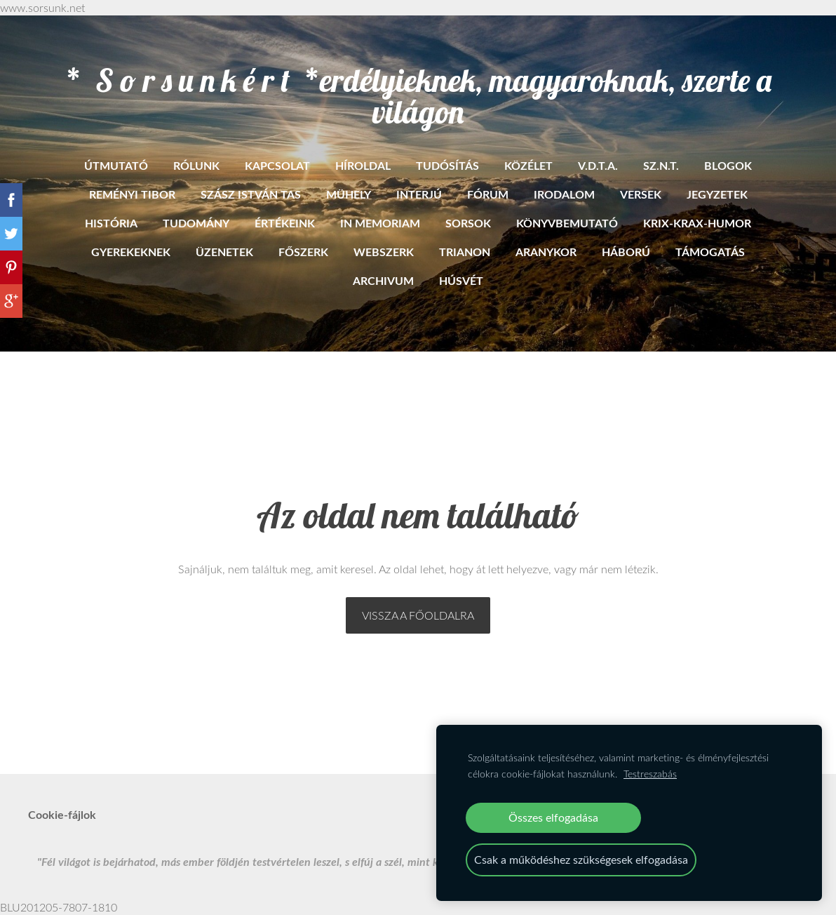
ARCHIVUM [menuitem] (383, 280)
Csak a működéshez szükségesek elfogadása (581, 859)
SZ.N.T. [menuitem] (661, 165)
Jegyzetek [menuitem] (717, 194)
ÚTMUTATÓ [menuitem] (116, 165)
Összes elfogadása (553, 817)
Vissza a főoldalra (418, 615)
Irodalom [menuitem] (564, 194)
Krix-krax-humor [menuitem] (697, 223)
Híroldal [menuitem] (363, 165)
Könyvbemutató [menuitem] (567, 223)
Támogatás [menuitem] (710, 251)
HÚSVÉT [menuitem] (461, 280)
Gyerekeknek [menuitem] (130, 251)
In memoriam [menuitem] (380, 223)
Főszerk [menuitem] (303, 251)
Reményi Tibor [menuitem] (132, 194)
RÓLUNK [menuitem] (196, 165)
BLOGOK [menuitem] (728, 165)
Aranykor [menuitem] (546, 251)
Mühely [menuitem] (348, 194)
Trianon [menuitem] (464, 251)
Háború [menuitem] (626, 251)
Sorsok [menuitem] (468, 223)
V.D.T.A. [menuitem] (598, 165)
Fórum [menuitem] (487, 194)
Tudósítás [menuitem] (447, 165)
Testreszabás (650, 773)
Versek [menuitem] (640, 194)
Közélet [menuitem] (528, 165)
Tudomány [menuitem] (196, 223)
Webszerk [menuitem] (383, 251)
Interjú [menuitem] (419, 194)
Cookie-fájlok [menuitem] (62, 814)
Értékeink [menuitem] (285, 223)
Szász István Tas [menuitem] (251, 194)
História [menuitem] (111, 223)
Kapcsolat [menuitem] (277, 165)
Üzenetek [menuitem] (224, 251)
